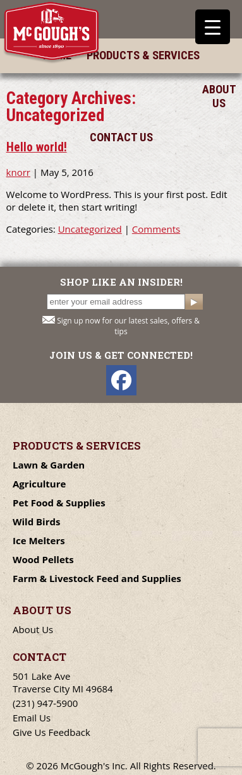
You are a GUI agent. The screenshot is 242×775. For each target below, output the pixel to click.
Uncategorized (90, 229)
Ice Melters (39, 540)
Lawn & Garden (49, 464)
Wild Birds (36, 521)
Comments (156, 229)
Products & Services (143, 55)
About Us (219, 96)
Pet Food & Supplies (59, 502)
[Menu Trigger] (212, 26)
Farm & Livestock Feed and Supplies (97, 578)
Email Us (32, 717)
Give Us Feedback (51, 732)
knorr (18, 172)
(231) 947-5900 (45, 703)
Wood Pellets (43, 559)
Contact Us (121, 137)
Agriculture (39, 483)
